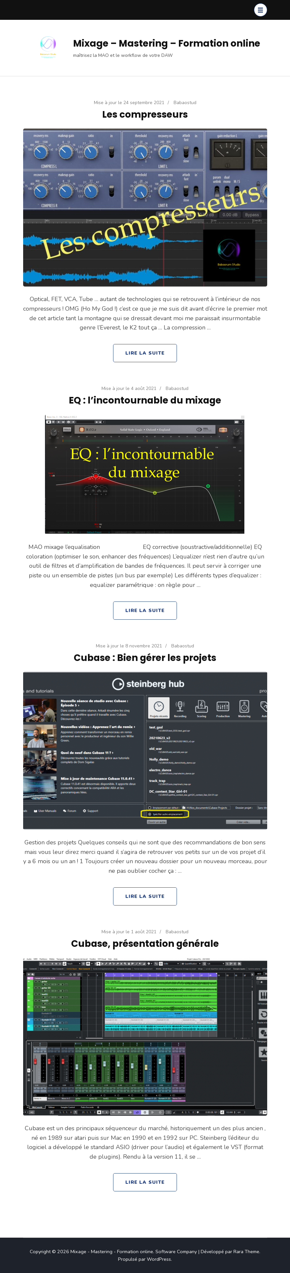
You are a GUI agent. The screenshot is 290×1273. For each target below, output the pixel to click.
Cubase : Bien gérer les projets (145, 657)
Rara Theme (246, 1251)
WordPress (159, 1259)
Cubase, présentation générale (145, 943)
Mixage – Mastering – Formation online (166, 43)
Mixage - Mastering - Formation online (111, 1251)
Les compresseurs (145, 114)
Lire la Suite (145, 353)
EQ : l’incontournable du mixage (145, 400)
